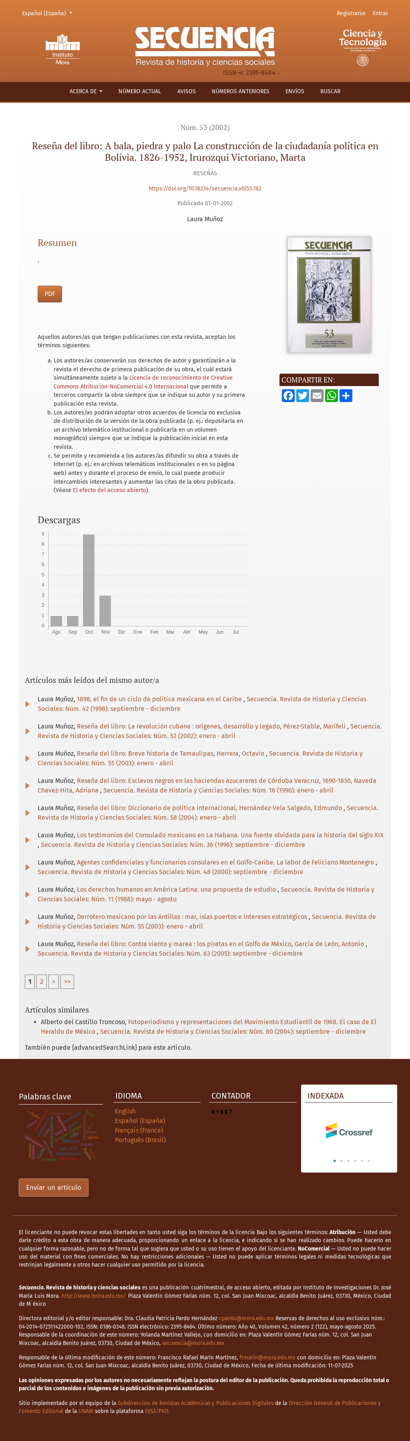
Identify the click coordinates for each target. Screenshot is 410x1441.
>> (67, 981)
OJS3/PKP (156, 1411)
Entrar (380, 13)
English (125, 1111)
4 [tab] (355, 1161)
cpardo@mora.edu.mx (246, 1318)
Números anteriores (240, 91)
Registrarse (351, 13)
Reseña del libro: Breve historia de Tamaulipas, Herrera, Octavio (171, 753)
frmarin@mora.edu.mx (267, 1357)
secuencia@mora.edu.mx (193, 1343)
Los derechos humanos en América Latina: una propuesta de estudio (177, 889)
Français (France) (139, 1130)
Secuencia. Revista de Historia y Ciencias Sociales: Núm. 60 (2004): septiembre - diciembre (233, 1031)
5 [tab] (362, 1161)
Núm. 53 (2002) (205, 127)
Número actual (140, 91)
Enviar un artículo (53, 1187)
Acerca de (84, 91)
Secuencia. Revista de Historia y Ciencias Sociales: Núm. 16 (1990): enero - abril (218, 790)
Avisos (186, 91)
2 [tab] (342, 1161)
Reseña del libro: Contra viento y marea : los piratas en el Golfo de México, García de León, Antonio (221, 944)
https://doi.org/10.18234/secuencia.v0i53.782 (205, 188)
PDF (49, 294)
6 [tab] (369, 1161)
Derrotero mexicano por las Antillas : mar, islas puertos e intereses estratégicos (193, 917)
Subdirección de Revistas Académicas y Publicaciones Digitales (195, 1403)
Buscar (330, 91)
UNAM (85, 1411)
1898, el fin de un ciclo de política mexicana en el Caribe (160, 699)
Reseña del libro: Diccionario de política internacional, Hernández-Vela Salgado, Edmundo (210, 808)
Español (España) (48, 13)
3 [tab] (348, 1161)
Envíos (294, 91)
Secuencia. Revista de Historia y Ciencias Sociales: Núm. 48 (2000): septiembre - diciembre (170, 872)
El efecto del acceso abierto (109, 490)
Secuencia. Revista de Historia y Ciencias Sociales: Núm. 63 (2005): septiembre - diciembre (170, 953)
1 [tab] (335, 1161)
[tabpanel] (349, 1131)
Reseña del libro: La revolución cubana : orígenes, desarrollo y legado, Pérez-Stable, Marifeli (212, 726)
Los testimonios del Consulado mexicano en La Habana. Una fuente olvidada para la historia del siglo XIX (230, 835)
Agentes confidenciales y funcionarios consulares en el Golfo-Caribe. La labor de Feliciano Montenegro (226, 862)
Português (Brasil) (140, 1140)
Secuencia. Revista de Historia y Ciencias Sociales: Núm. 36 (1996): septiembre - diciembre (173, 845)
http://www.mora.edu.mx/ (94, 1296)
